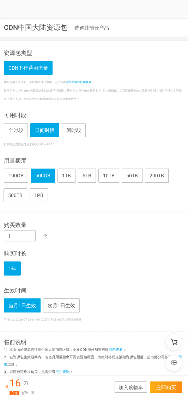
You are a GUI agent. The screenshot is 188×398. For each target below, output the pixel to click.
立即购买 (166, 387)
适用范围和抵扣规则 (78, 82)
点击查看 (116, 350)
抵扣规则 (62, 372)
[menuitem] (91, 28)
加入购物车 (131, 387)
